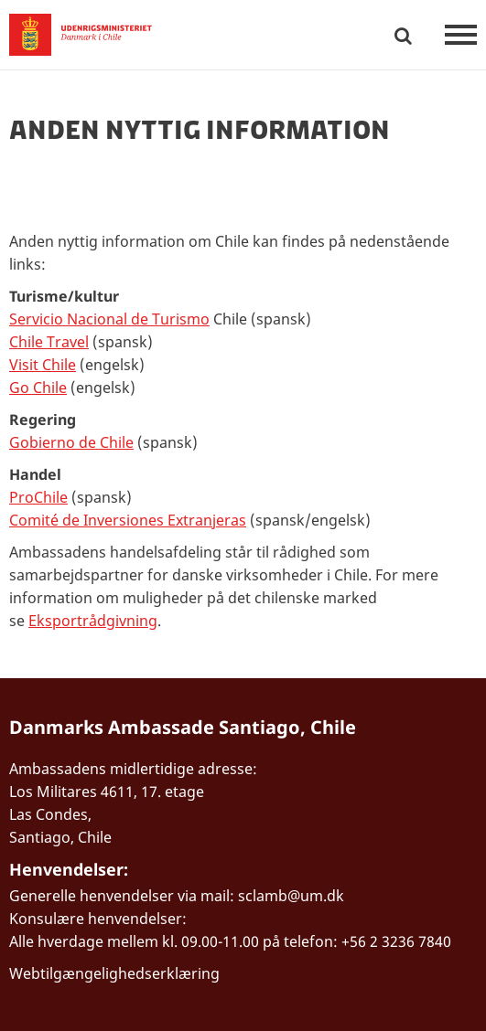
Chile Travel (49, 342)
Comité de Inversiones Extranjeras (127, 520)
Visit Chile (42, 365)
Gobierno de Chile (71, 442)
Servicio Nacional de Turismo (109, 319)
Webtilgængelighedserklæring (114, 973)
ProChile (38, 497)
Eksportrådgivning (92, 621)
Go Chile (38, 387)
